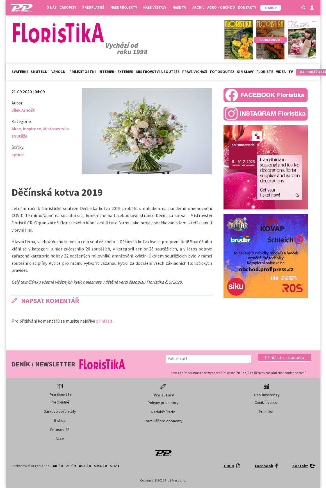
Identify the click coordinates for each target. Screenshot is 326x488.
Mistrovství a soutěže (157, 71)
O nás (51, 7)
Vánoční (59, 71)
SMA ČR (100, 465)
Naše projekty (125, 7)
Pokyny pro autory (163, 402)
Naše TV (181, 7)
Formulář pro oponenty (163, 420)
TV (290, 71)
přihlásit (104, 321)
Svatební (20, 71)
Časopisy (69, 7)
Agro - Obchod (221, 7)
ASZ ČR (85, 465)
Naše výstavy (156, 7)
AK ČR (58, 465)
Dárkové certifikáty (60, 411)
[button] (284, 357)
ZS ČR (71, 465)
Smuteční (40, 71)
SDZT (115, 465)
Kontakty (247, 7)
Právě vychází (194, 71)
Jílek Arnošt (23, 110)
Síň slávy (245, 71)
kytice (18, 154)
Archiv (198, 7)
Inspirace (32, 128)
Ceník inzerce (266, 402)
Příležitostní (82, 71)
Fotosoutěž (222, 71)
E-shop (60, 420)
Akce (16, 128)
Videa (281, 71)
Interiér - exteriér (116, 71)
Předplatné (95, 7)
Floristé (264, 71)
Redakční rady (163, 411)
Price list (266, 411)
